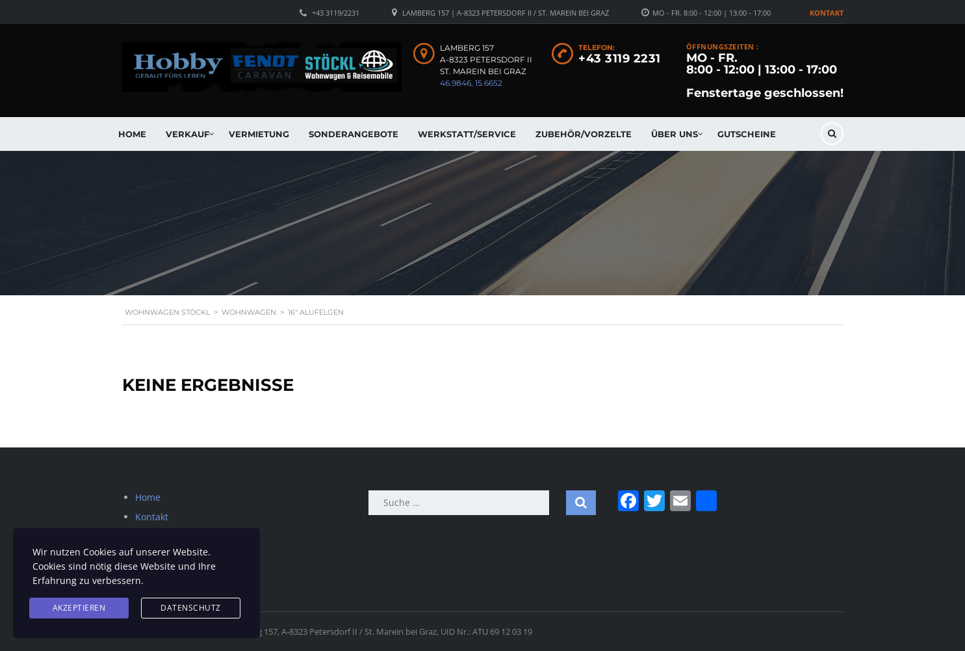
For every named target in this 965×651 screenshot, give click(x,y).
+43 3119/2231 (335, 13)
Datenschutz (191, 607)
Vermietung (259, 134)
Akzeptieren (79, 607)
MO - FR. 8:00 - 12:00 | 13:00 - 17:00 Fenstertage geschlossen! (764, 75)
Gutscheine (746, 134)
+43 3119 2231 (619, 58)
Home (132, 134)
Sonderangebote (353, 134)
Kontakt (826, 13)
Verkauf (187, 134)
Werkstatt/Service (467, 134)
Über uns (674, 134)
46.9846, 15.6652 (471, 83)
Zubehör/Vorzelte (583, 134)
